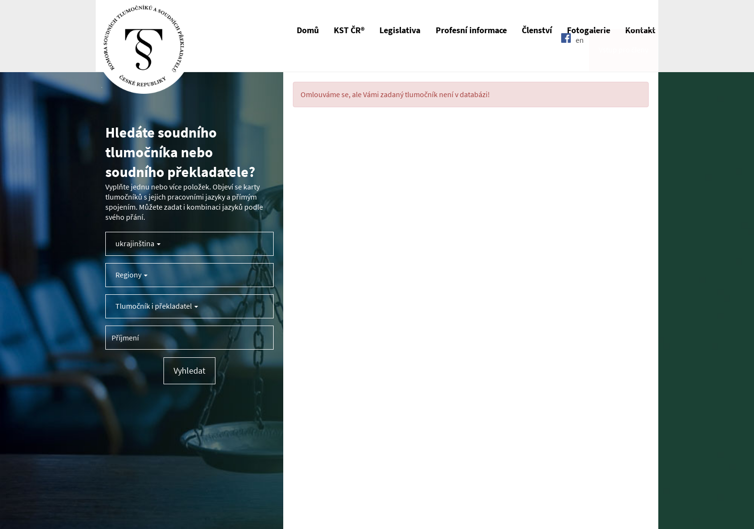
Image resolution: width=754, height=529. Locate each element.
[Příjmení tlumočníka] (189, 338)
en (580, 59)
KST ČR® (349, 30)
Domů (308, 30)
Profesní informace (471, 30)
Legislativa (399, 30)
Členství (537, 30)
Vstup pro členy (623, 59)
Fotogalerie (588, 30)
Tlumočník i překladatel (156, 306)
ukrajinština (138, 244)
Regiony (131, 275)
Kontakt (640, 30)
